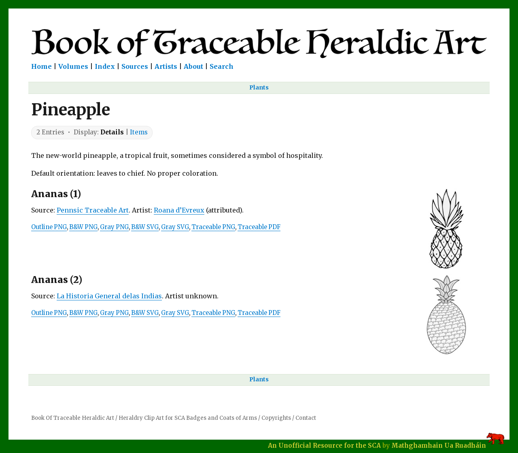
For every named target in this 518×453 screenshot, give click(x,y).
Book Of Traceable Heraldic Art (72, 418)
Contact (305, 418)
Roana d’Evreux (179, 210)
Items (139, 132)
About (193, 66)
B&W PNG (83, 227)
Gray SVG (175, 227)
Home (41, 66)
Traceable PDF (259, 227)
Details (112, 132)
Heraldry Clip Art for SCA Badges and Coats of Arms (188, 418)
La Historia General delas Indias (109, 296)
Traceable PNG (213, 227)
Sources (134, 66)
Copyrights (276, 418)
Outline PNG (49, 227)
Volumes (73, 66)
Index (105, 66)
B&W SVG (145, 227)
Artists (166, 66)
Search (222, 66)
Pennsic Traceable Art (93, 210)
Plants (259, 87)
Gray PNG (114, 227)
